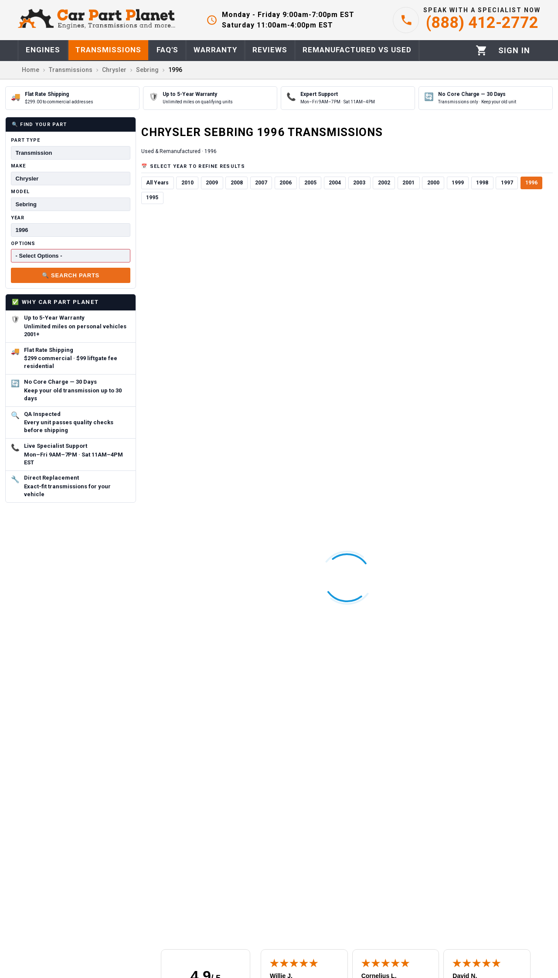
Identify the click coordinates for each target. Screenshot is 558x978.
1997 (507, 183)
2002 (384, 183)
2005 (310, 183)
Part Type (25, 140)
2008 (237, 183)
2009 (212, 183)
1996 (531, 183)
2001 (408, 183)
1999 (458, 183)
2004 (335, 183)
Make (18, 166)
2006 (285, 183)
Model (20, 191)
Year (17, 218)
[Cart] (481, 50)
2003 (359, 183)
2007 (261, 183)
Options (23, 243)
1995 (152, 197)
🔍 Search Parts (70, 275)
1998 (482, 183)
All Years (157, 183)
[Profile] (514, 51)
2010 (187, 183)
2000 (433, 183)
